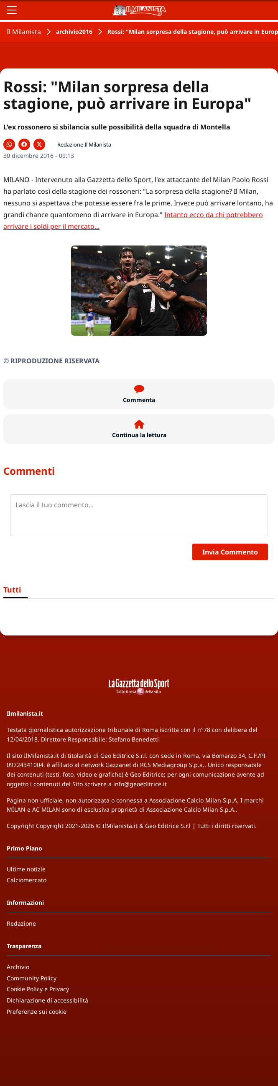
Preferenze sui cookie (36, 1011)
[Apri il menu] (12, 10)
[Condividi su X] (39, 144)
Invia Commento (230, 552)
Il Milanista (24, 31)
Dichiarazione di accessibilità (47, 1000)
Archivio (18, 967)
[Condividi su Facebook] (24, 144)
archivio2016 (74, 31)
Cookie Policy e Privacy (38, 989)
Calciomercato (26, 880)
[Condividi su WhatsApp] (9, 144)
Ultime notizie (26, 869)
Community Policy (31, 978)
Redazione (21, 923)
